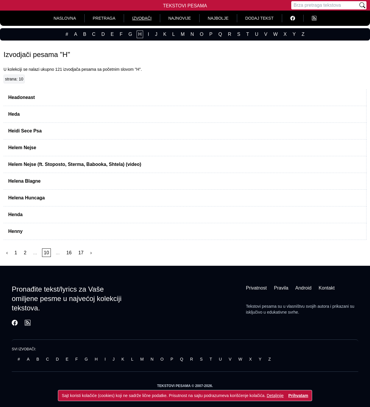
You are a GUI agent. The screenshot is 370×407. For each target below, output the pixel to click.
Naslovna (64, 18)
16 (69, 252)
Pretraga (104, 18)
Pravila (281, 287)
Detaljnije (275, 395)
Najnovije (179, 18)
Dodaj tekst (259, 18)
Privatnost (256, 287)
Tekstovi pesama (261, 306)
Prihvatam (298, 395)
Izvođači (142, 18)
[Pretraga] (324, 5)
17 (80, 252)
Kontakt (326, 287)
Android (303, 287)
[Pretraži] (362, 5)
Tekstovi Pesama (185, 5)
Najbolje (218, 18)
